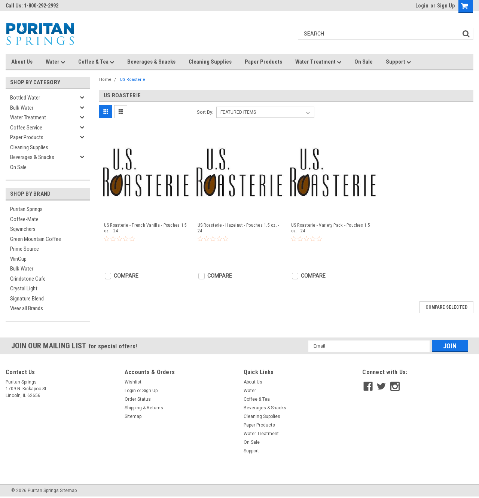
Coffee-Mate (24, 219)
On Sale (363, 61)
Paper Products (263, 61)
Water (55, 61)
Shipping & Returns (144, 407)
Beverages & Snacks (151, 61)
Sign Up (446, 6)
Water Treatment (318, 61)
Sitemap (133, 416)
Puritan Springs (26, 209)
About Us (22, 61)
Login (421, 6)
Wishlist (133, 382)
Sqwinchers (23, 229)
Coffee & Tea (96, 61)
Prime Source (24, 248)
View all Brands (26, 308)
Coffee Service (26, 127)
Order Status (138, 399)
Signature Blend (27, 298)
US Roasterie (132, 79)
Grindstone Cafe (28, 278)
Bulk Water (21, 107)
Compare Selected (446, 307)
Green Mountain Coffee (35, 239)
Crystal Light (23, 288)
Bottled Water (25, 97)
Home (105, 79)
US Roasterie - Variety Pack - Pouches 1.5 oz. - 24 (330, 228)
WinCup (18, 259)
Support (398, 61)
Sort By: (205, 112)
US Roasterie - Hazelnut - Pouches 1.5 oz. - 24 (239, 228)
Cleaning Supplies (210, 61)
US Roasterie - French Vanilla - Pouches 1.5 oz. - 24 (145, 228)
